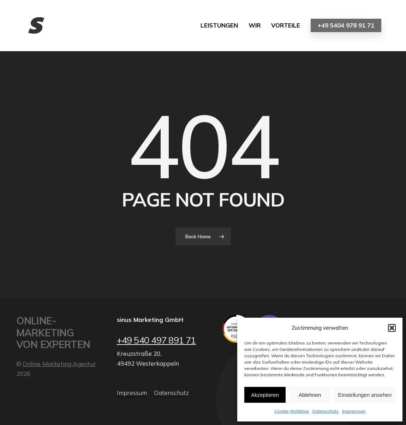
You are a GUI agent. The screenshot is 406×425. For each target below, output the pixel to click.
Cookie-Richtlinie (291, 411)
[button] (391, 327)
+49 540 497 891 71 (156, 340)
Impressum (353, 411)
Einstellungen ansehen (365, 395)
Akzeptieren (265, 395)
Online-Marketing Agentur (59, 363)
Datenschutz (325, 411)
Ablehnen (310, 395)
